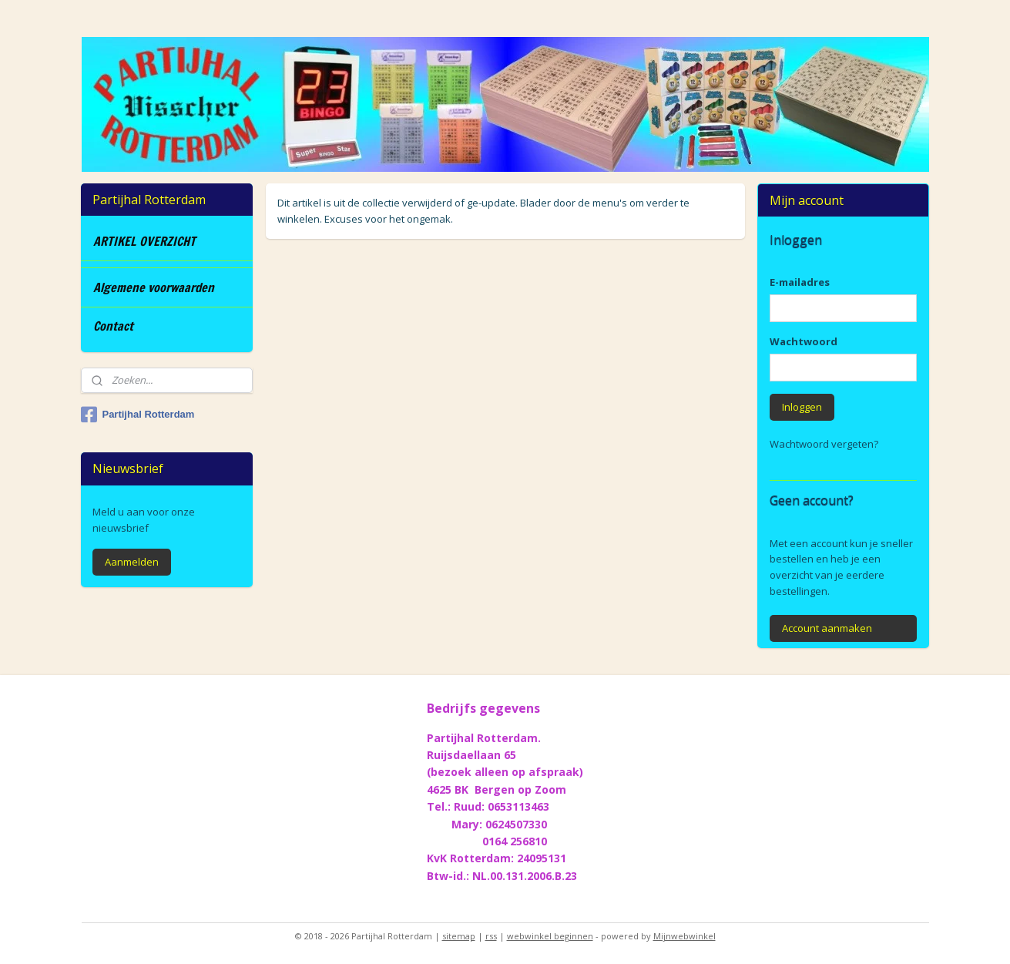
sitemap (458, 936)
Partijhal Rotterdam (137, 414)
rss (491, 936)
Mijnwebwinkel (684, 936)
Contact (113, 325)
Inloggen (802, 407)
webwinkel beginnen (550, 936)
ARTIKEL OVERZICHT (144, 241)
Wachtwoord (803, 341)
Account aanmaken (827, 628)
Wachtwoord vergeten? (824, 444)
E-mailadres (800, 282)
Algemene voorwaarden (153, 287)
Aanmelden (132, 562)
